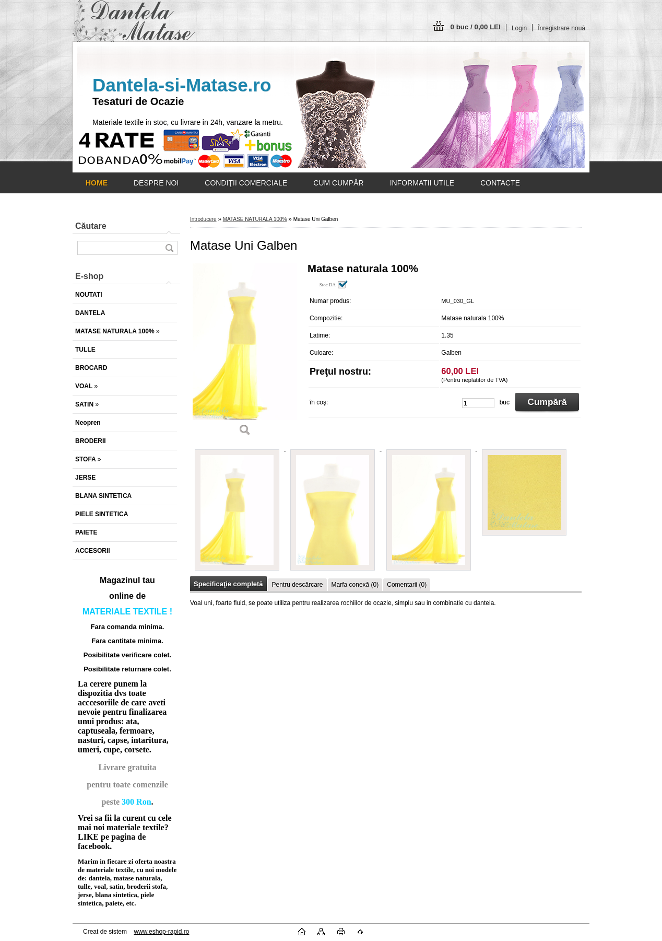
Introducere (203, 219)
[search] (169, 247)
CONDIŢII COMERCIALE (246, 183)
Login (519, 28)
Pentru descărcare (297, 584)
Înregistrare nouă (561, 28)
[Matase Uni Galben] (245, 353)
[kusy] (478, 403)
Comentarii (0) (407, 584)
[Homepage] (97, 182)
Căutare (91, 226)
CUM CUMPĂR (338, 183)
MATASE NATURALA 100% (255, 219)
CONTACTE (500, 183)
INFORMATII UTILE (422, 183)
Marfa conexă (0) (355, 584)
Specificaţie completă (228, 584)
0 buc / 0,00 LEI (476, 27)
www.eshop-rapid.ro (161, 931)
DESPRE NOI (156, 183)
